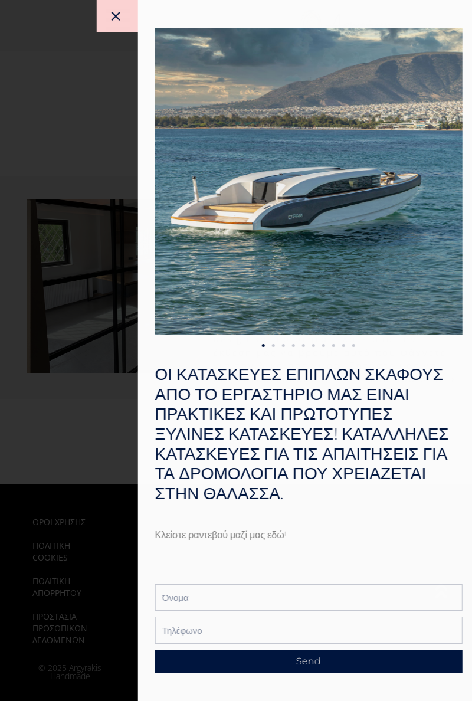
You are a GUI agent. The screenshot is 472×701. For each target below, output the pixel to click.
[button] (308, 345)
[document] (236, 350)
